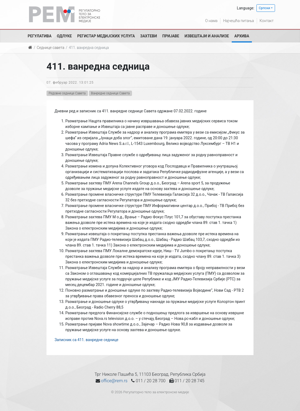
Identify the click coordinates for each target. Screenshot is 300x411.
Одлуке (64, 36)
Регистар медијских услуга (106, 36)
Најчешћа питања (238, 21)
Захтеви (148, 36)
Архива (241, 36)
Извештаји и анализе (206, 36)
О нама (211, 21)
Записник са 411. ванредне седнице (86, 340)
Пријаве (170, 36)
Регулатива (40, 36)
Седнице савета (50, 47)
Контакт (267, 21)
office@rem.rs (114, 380)
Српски (264, 8)
